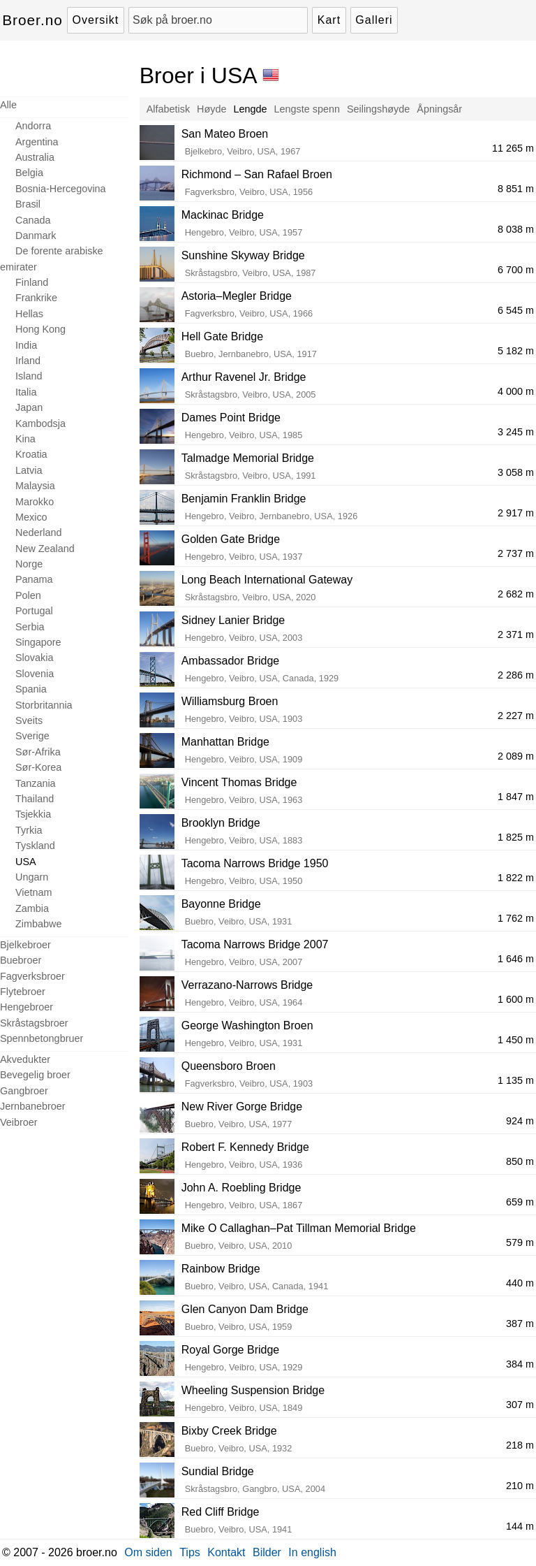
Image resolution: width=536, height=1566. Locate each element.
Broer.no (32, 20)
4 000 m (516, 391)
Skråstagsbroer (34, 1023)
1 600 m (516, 999)
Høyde (211, 109)
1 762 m (516, 918)
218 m (520, 1445)
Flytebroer (22, 991)
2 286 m (516, 675)
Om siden (148, 1552)
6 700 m (516, 269)
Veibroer (19, 1122)
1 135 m (516, 1080)
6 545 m (516, 310)
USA (25, 861)
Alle (8, 104)
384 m (520, 1364)
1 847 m (516, 796)
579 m (520, 1242)
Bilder (267, 1552)
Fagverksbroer (32, 976)
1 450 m (516, 1039)
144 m (520, 1526)
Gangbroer (24, 1090)
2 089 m (516, 756)
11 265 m (513, 148)
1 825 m (516, 837)
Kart (329, 20)
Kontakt (226, 1552)
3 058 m (516, 472)
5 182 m (516, 350)
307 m (520, 1404)
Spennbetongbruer (41, 1038)
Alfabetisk (168, 109)
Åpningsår (439, 109)
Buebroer (20, 960)
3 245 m (516, 431)
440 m (520, 1283)
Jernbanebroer (33, 1106)
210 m (520, 1485)
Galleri (373, 20)
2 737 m (516, 553)
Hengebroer (26, 1007)
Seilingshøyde (378, 109)
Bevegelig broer (35, 1074)
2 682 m (516, 594)
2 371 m (516, 634)
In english (312, 1552)
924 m (520, 1120)
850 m (520, 1161)
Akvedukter (25, 1059)
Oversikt (96, 20)
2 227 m (516, 715)
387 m (520, 1323)
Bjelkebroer (25, 944)
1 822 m (516, 877)
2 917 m (516, 513)
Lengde (250, 109)
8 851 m (516, 188)
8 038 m (516, 229)
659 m (520, 1202)
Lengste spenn (307, 109)
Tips (189, 1552)
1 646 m (516, 958)
